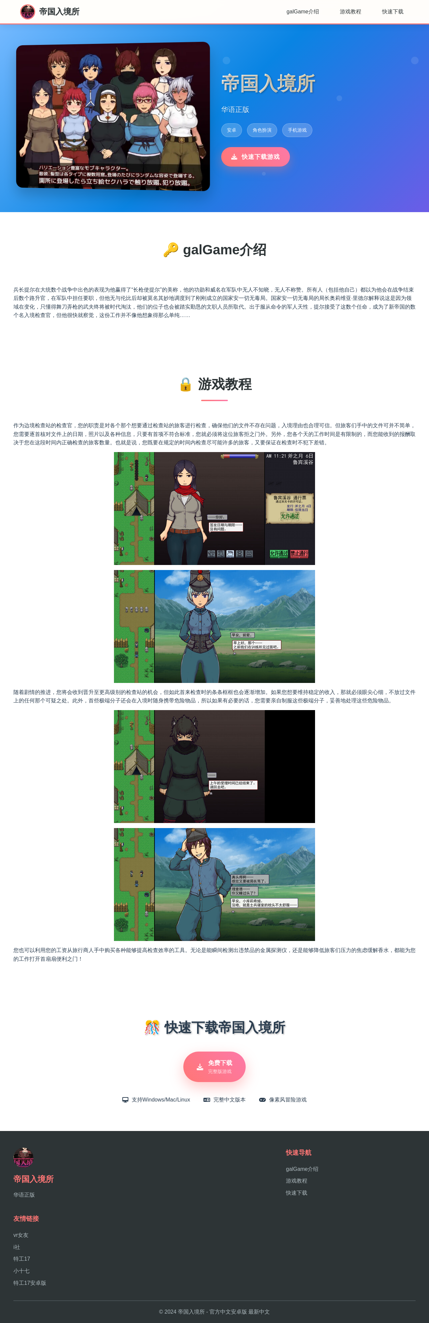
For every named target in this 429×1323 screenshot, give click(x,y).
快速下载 (393, 11)
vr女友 (20, 1235)
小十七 (21, 1271)
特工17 (21, 1259)
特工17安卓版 (29, 1283)
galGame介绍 (303, 11)
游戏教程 (350, 11)
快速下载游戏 (255, 156)
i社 (16, 1247)
